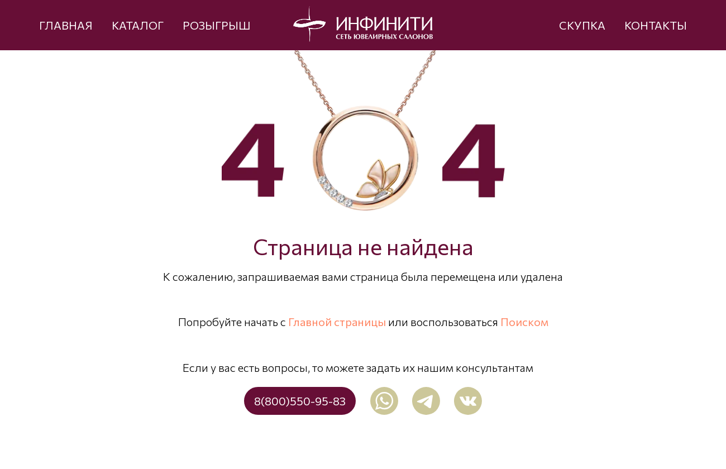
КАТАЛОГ (138, 25)
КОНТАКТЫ (655, 25)
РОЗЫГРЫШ (217, 25)
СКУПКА (582, 25)
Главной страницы (337, 321)
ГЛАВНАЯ (66, 25)
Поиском (524, 321)
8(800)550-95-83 (300, 401)
